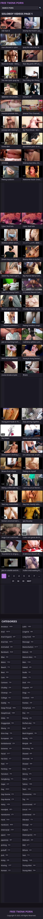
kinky (5, 860)
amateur (7, 626)
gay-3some (7, 794)
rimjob (27, 743)
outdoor (28, 697)
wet (26, 845)
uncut (27, 809)
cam (5, 677)
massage (28, 642)
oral (26, 682)
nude (26, 672)
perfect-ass (29, 723)
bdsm (6, 662)
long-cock (28, 636)
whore (27, 850)
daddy (6, 702)
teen (26, 789)
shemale (28, 758)
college (6, 697)
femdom (6, 774)
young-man (29, 865)
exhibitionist (8, 743)
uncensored (29, 804)
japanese (7, 840)
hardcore (7, 824)
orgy (26, 692)
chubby (6, 687)
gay (5, 789)
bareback (7, 652)
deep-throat (8, 708)
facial (6, 753)
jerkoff (6, 850)
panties (27, 702)
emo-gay (7, 733)
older (26, 677)
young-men (29, 870)
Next (29, 581)
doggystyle (7, 723)
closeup (6, 692)
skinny (27, 774)
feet (5, 763)
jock (5, 855)
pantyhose (28, 708)
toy (25, 799)
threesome (29, 794)
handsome (7, 814)
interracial (7, 829)
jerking (6, 845)
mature (27, 652)
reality (27, 738)
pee (26, 713)
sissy (26, 769)
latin (27, 626)
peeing (27, 718)
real (26, 728)
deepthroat (8, 713)
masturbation (30, 647)
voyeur (27, 829)
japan (6, 835)
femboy (6, 769)
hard (5, 819)
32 (18, 581)
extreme (6, 748)
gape (5, 784)
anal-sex (7, 642)
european (7, 738)
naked (27, 667)
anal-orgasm (8, 636)
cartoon (6, 682)
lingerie (27, 631)
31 (13, 581)
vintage (27, 824)
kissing (6, 865)
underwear (29, 814)
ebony (5, 728)
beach (5, 667)
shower (27, 763)
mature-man (29, 657)
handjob (7, 809)
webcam (28, 840)
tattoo (27, 784)
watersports (29, 835)
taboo (27, 779)
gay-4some (7, 799)
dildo (5, 718)
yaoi (26, 855)
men (26, 662)
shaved (27, 753)
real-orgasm (29, 733)
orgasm (27, 687)
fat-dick (6, 758)
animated (7, 647)
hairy (5, 804)
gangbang (7, 779)
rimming (28, 748)
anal (5, 631)
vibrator (27, 819)
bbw (5, 657)
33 (23, 581)
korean (6, 870)
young (27, 860)
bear (5, 672)
